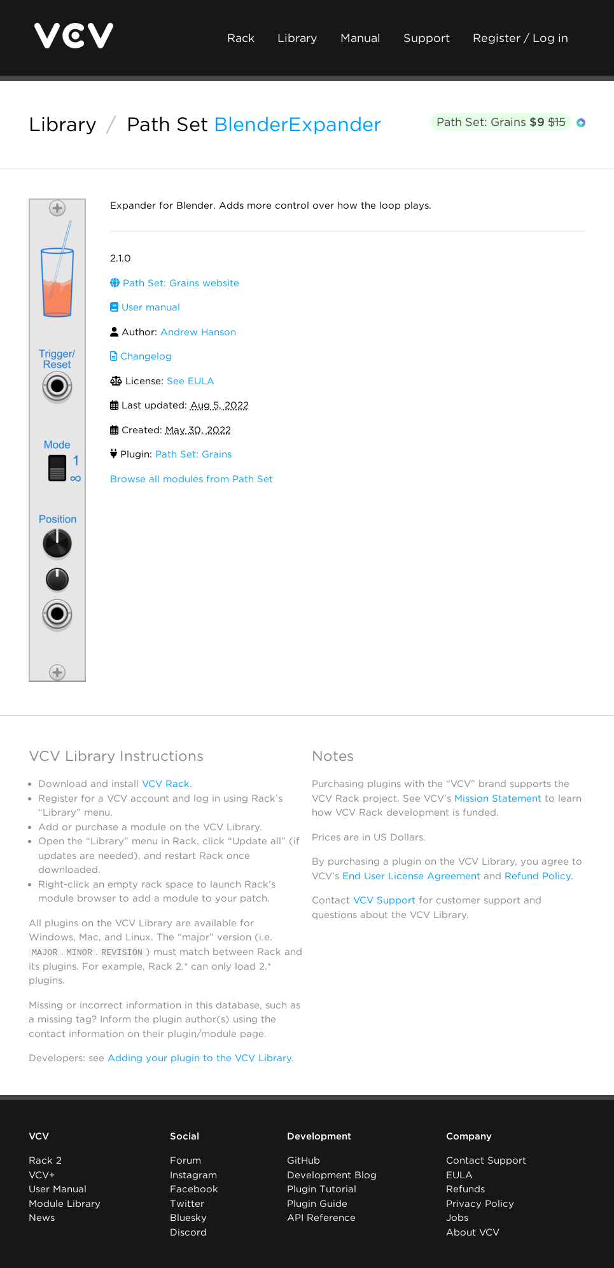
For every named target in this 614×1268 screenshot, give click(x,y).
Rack (241, 38)
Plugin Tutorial (321, 1189)
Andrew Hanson (198, 332)
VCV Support (384, 900)
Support (426, 38)
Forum (185, 1160)
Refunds (465, 1189)
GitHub (303, 1160)
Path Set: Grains (501, 122)
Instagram (193, 1175)
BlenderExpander (297, 124)
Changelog (141, 356)
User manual (145, 307)
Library (297, 38)
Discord (188, 1232)
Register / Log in (520, 38)
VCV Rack (166, 784)
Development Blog (332, 1175)
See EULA (190, 381)
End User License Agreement (411, 876)
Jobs (457, 1217)
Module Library (65, 1203)
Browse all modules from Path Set (191, 479)
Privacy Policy (480, 1203)
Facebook (194, 1189)
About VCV (472, 1232)
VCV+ (42, 1175)
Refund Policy (538, 876)
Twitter (187, 1203)
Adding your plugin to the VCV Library (199, 1058)
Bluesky (188, 1217)
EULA (459, 1175)
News (42, 1217)
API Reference (321, 1217)
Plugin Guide (317, 1203)
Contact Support (486, 1160)
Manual (360, 38)
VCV (39, 1136)
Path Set (167, 124)
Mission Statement (497, 798)
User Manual (58, 1189)
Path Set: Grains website (174, 283)
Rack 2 (45, 1160)
